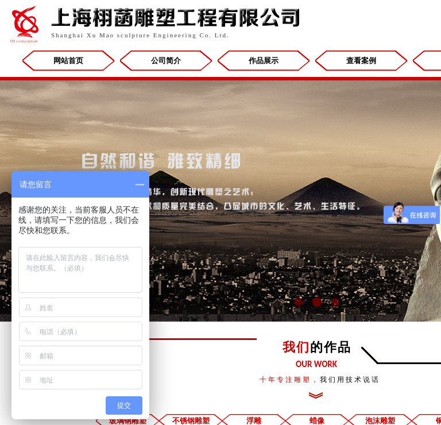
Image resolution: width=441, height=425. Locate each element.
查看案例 (361, 60)
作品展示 (263, 60)
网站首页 (68, 60)
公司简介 (166, 60)
